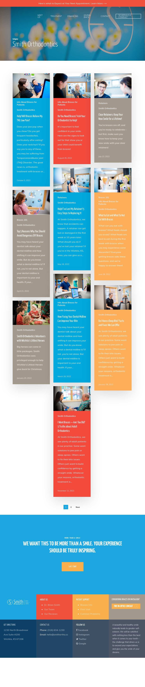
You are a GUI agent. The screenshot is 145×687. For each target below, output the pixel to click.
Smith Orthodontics (26, 110)
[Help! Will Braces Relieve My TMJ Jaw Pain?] (31, 130)
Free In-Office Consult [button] (123, 606)
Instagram (83, 634)
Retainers (102, 103)
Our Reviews (50, 613)
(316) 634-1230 (55, 630)
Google (81, 643)
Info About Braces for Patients (27, 103)
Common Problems (90, 613)
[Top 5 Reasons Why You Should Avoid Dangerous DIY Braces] (31, 272)
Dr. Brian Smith (52, 604)
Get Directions (9, 625)
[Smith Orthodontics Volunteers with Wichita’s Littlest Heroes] (30, 370)
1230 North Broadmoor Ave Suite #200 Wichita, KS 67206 (16, 634)
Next (78, 507)
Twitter (81, 639)
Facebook (82, 630)
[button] (72, 566)
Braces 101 (23, 255)
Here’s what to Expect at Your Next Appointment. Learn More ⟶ (72, 3)
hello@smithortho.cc (57, 634)
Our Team (49, 609)
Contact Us (44, 625)
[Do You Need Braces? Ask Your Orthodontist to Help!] (72, 118)
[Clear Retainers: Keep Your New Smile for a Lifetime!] (113, 118)
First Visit (85, 609)
